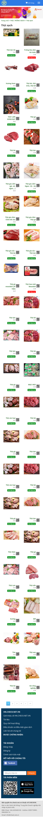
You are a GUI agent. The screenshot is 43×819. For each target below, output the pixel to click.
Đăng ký (6, 750)
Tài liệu (6, 719)
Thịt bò (12, 150)
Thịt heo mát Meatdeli (31, 285)
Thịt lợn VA (11, 50)
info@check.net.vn (12, 815)
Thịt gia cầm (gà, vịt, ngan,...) (10, 186)
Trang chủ (4, 20)
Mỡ (34, 619)
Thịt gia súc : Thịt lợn (31, 252)
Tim (13, 652)
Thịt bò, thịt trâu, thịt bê (31, 84)
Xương (12, 619)
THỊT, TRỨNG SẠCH (17, 20)
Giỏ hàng (31, 3)
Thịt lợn (33, 150)
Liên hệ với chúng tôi (12, 731)
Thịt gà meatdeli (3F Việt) (10, 286)
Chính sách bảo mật (11, 754)
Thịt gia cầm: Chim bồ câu (10, 218)
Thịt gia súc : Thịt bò (10, 252)
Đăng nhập (8, 747)
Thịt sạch (29, 20)
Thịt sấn (32, 585)
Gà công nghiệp (32, 687)
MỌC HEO (32, 384)
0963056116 (6, 812)
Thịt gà (33, 117)
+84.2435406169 (15, 810)
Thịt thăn (11, 552)
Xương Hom (10, 83)
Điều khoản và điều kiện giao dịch (17, 727)
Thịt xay (32, 652)
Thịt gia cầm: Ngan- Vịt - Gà (30, 185)
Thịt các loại (10, 418)
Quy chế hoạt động (11, 723)
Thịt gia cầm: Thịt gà (31, 218)
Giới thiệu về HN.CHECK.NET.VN (17, 715)
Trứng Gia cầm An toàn (30, 51)
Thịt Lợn (12, 585)
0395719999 (32, 810)
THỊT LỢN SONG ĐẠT (11, 118)
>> (30, 704)
